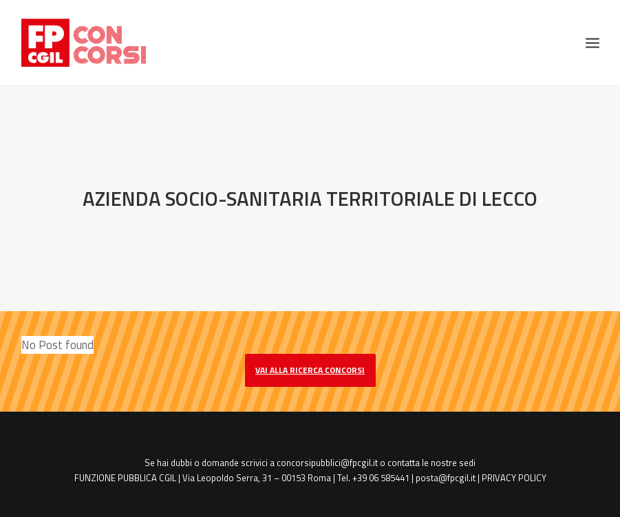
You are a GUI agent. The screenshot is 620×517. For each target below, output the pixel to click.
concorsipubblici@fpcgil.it (327, 462)
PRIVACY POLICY (514, 478)
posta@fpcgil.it (445, 478)
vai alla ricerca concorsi (310, 369)
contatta (403, 462)
